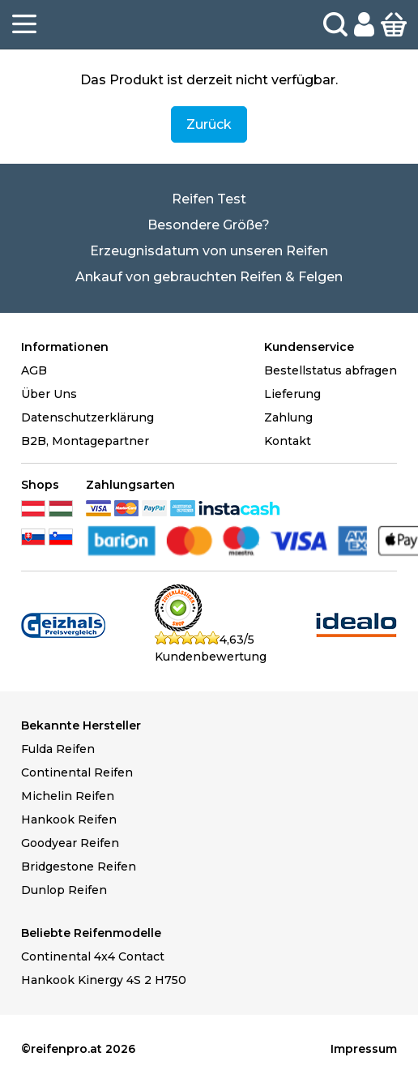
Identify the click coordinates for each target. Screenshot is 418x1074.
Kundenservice (309, 347)
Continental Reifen (77, 772)
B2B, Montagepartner (85, 441)
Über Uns (49, 394)
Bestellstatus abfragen (330, 370)
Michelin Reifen (67, 796)
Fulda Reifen (58, 749)
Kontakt (287, 441)
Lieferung (292, 394)
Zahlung (288, 417)
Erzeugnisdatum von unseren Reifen (209, 251)
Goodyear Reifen (70, 843)
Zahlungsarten (130, 484)
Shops (40, 484)
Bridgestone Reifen (78, 866)
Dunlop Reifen (64, 890)
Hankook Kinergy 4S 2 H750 (103, 980)
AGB (34, 370)
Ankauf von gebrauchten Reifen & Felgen (209, 277)
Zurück (209, 124)
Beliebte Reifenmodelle (91, 933)
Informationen (65, 347)
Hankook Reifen (69, 819)
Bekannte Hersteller (81, 725)
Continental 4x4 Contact (92, 956)
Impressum (364, 1049)
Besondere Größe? (208, 225)
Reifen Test (209, 199)
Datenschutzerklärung (87, 417)
